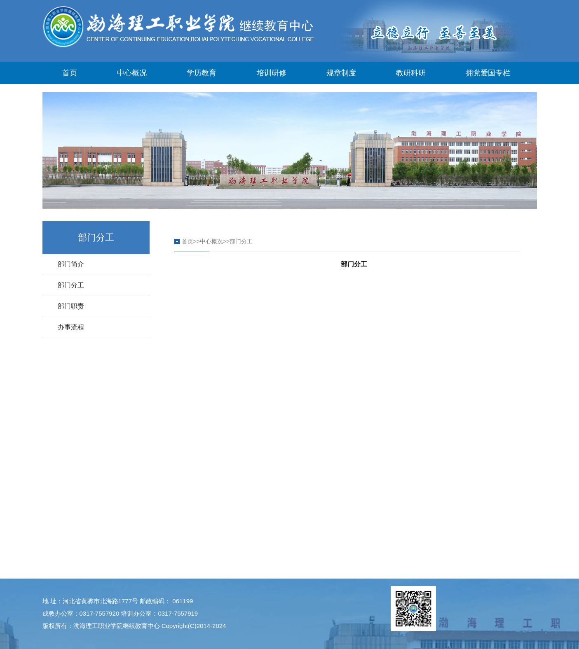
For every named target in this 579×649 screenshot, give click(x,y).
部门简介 (71, 264)
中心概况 (132, 73)
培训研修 (271, 73)
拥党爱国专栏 (488, 73)
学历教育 (201, 73)
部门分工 (71, 285)
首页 (69, 73)
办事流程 (71, 327)
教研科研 (411, 73)
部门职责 (71, 306)
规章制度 (341, 73)
